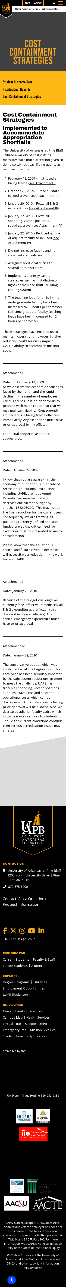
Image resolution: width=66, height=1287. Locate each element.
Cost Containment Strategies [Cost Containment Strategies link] (22, 96)
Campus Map (13, 1017)
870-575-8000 (18, 886)
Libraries (40, 981)
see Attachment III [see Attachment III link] (44, 208)
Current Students (16, 959)
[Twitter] (13, 930)
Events (20, 1010)
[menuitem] (15, 959)
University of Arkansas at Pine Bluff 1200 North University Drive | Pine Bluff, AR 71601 (34, 875)
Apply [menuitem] (38, 3)
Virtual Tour (12, 1023)
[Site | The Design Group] (19, 939)
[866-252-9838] (50, 1095)
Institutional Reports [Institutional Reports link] (16, 89)
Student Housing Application (25, 1036)
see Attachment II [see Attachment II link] (43, 196)
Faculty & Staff (44, 959)
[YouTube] (32, 930)
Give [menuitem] (27, 3)
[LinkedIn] (41, 930)
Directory (36, 1010)
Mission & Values (43, 1029)
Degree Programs (16, 981)
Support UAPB (36, 1023)
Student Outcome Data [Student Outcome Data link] (18, 82)
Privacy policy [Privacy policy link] (33, 1267)
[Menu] (60, 3)
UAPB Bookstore (15, 994)
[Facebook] (5, 930)
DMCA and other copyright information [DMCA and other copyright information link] (33, 1263)
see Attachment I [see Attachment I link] (42, 183)
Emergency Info (14, 1029)
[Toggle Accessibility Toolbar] (11, 1280)
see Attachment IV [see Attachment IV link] (47, 225)
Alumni (36, 965)
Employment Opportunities (24, 988)
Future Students (15, 965)
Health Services (38, 1017)
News (7, 1010)
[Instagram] (22, 930)
